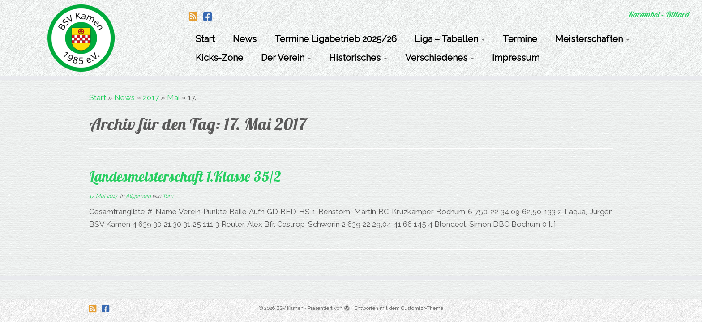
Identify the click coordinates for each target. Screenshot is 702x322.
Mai (173, 97)
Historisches (358, 57)
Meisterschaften (592, 39)
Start (205, 39)
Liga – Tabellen (450, 39)
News (245, 39)
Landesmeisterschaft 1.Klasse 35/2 (185, 176)
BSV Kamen (290, 308)
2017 (151, 97)
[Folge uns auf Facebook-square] (210, 16)
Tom (168, 196)
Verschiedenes (439, 57)
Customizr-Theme (422, 308)
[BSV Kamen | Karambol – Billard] (81, 38)
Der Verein (286, 57)
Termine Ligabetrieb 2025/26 (335, 39)
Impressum (515, 57)
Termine (520, 39)
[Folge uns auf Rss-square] (196, 16)
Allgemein (139, 196)
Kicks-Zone (219, 57)
